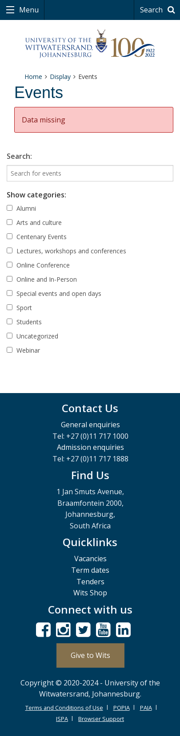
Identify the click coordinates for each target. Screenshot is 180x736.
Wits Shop (90, 593)
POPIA (121, 708)
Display (60, 76)
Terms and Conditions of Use (64, 708)
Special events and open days (54, 293)
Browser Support (101, 719)
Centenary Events (37, 236)
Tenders (90, 581)
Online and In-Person (42, 279)
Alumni (21, 208)
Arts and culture (34, 222)
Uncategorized (32, 336)
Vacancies (90, 558)
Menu (28, 10)
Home (33, 76)
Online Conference (38, 265)
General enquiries (90, 424)
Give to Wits (90, 655)
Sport (19, 307)
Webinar (23, 350)
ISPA (62, 719)
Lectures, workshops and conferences (66, 251)
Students (24, 322)
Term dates (90, 570)
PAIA (146, 708)
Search (159, 10)
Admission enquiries (90, 447)
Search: (19, 156)
